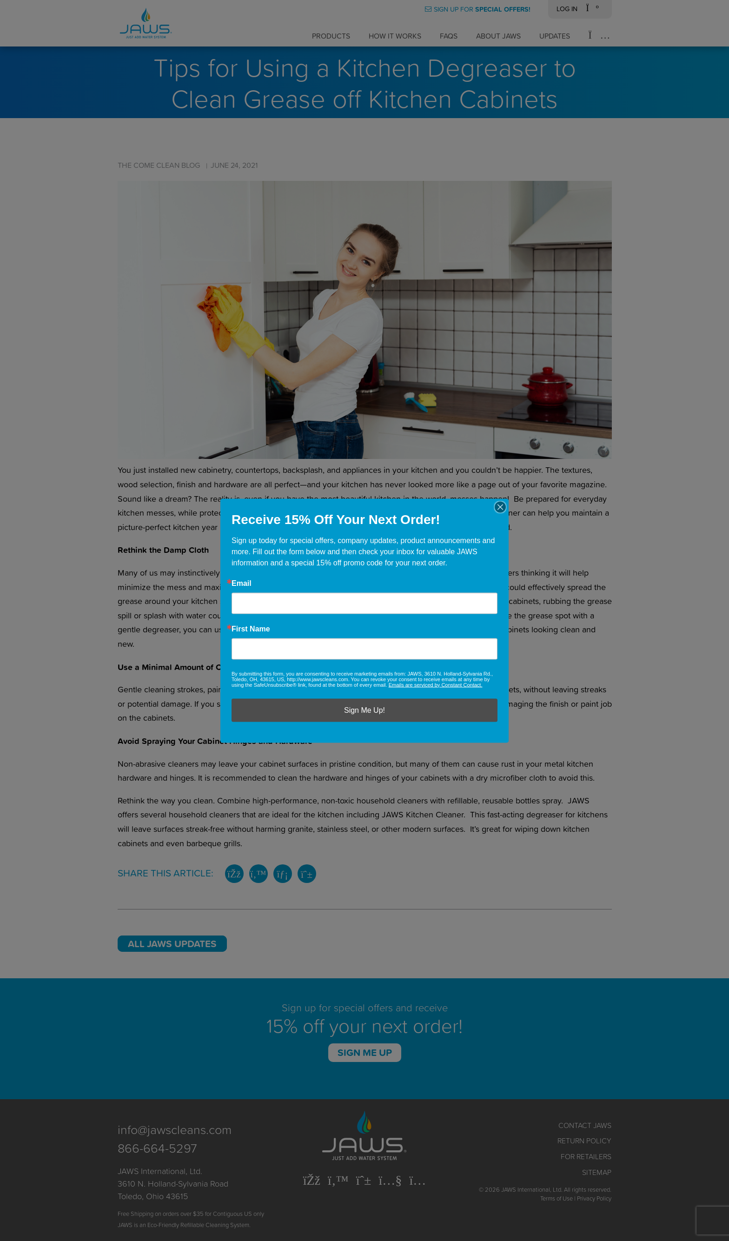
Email (242, 583)
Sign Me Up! (364, 710)
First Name (251, 628)
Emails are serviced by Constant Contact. (436, 684)
